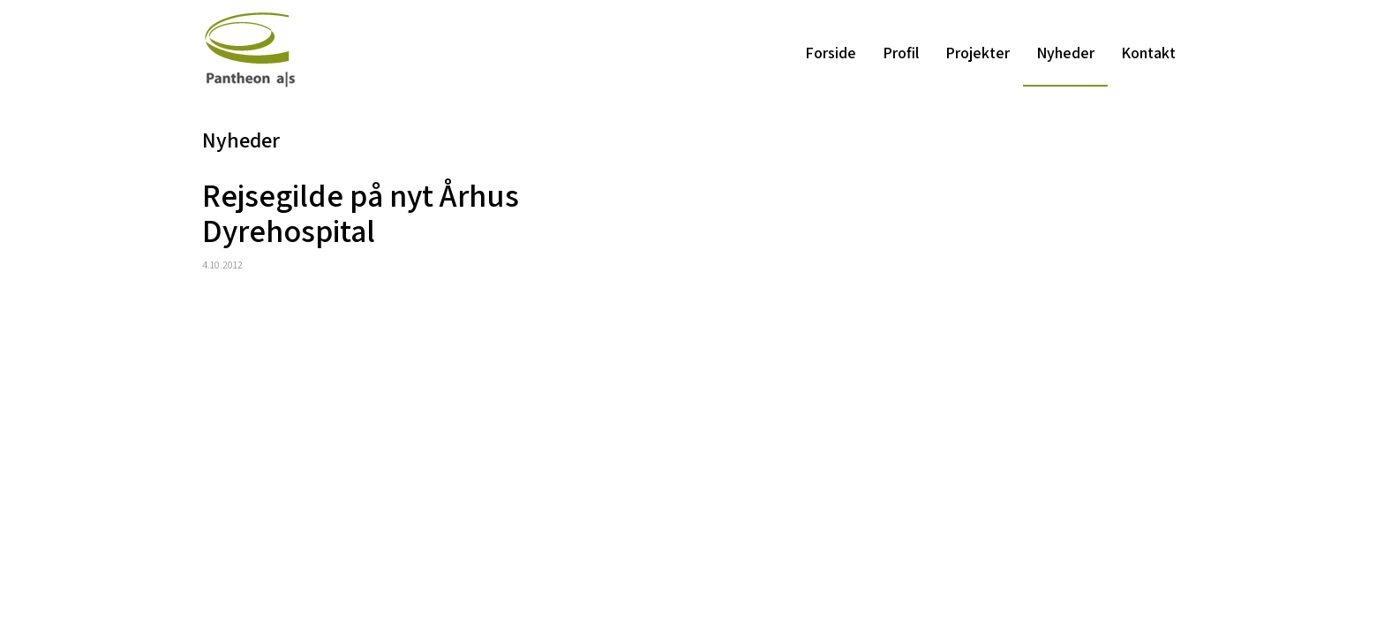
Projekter (977, 52)
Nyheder (1065, 52)
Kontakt (1148, 52)
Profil (901, 52)
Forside (830, 52)
